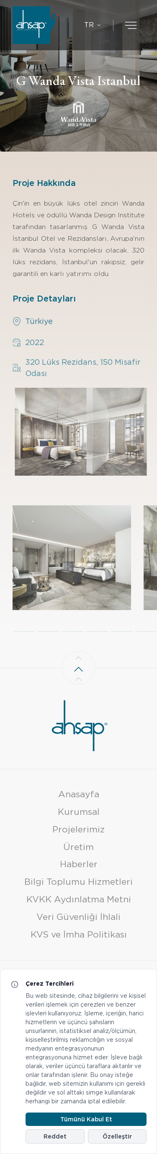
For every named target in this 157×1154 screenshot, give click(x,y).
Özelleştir (117, 1136)
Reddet (55, 1136)
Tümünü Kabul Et (86, 1119)
